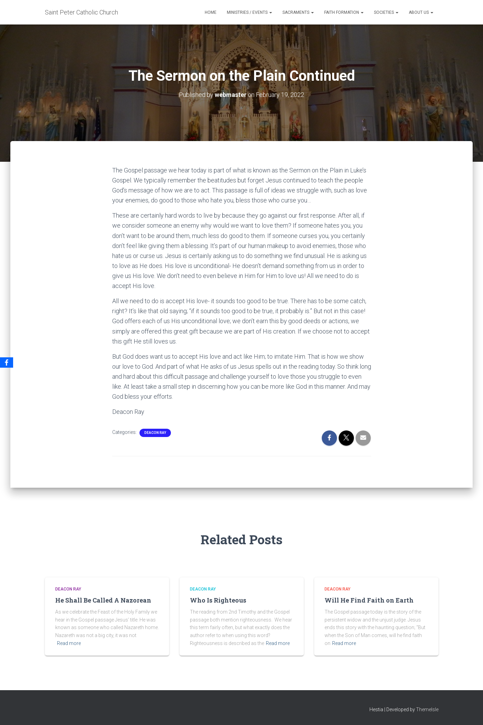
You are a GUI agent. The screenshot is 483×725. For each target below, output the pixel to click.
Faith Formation (344, 12)
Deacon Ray (155, 433)
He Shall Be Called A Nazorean (103, 600)
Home (210, 12)
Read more (69, 643)
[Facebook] (6, 362)
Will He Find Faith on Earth (369, 600)
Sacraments (298, 12)
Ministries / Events (249, 12)
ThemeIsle (427, 709)
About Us (421, 12)
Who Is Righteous (218, 600)
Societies (386, 12)
